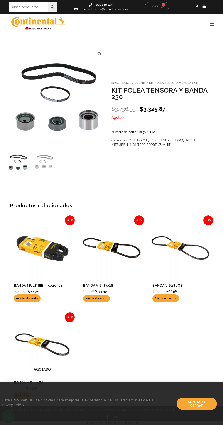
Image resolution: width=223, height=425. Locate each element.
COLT (131, 140)
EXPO (179, 140)
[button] (143, 23)
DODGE (142, 140)
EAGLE (126, 83)
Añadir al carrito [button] (27, 298)
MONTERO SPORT (143, 144)
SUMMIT (140, 83)
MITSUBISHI (120, 144)
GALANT (190, 140)
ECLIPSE (167, 140)
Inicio (115, 83)
